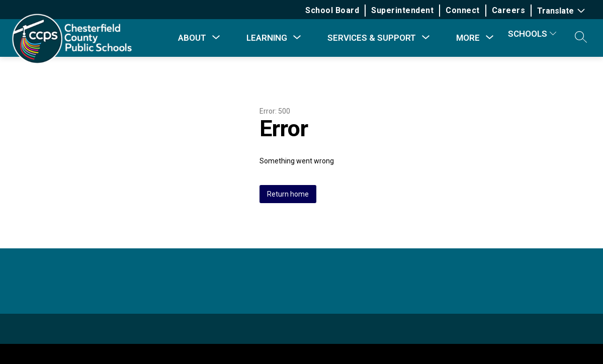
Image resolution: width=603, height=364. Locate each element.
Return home (288, 194)
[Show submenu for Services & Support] (371, 38)
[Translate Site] (562, 11)
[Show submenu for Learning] (266, 38)
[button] (581, 38)
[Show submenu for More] (468, 38)
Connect (463, 10)
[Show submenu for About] (192, 38)
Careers (509, 10)
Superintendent (402, 10)
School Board (332, 10)
